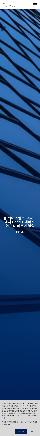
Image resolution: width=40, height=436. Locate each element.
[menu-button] (34, 5)
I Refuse (32, 431)
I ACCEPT (21, 431)
